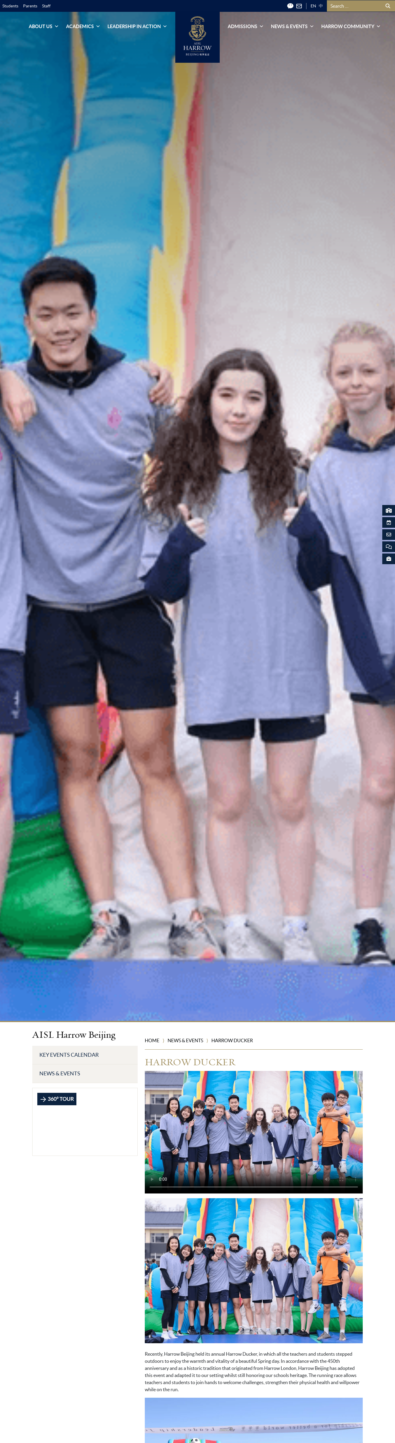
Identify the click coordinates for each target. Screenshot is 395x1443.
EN (313, 6)
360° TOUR (57, 1099)
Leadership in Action (137, 26)
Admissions (246, 26)
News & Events (292, 26)
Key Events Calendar (69, 1055)
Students (10, 6)
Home (152, 1040)
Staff (46, 6)
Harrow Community (351, 26)
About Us (44, 26)
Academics (83, 26)
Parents (30, 6)
